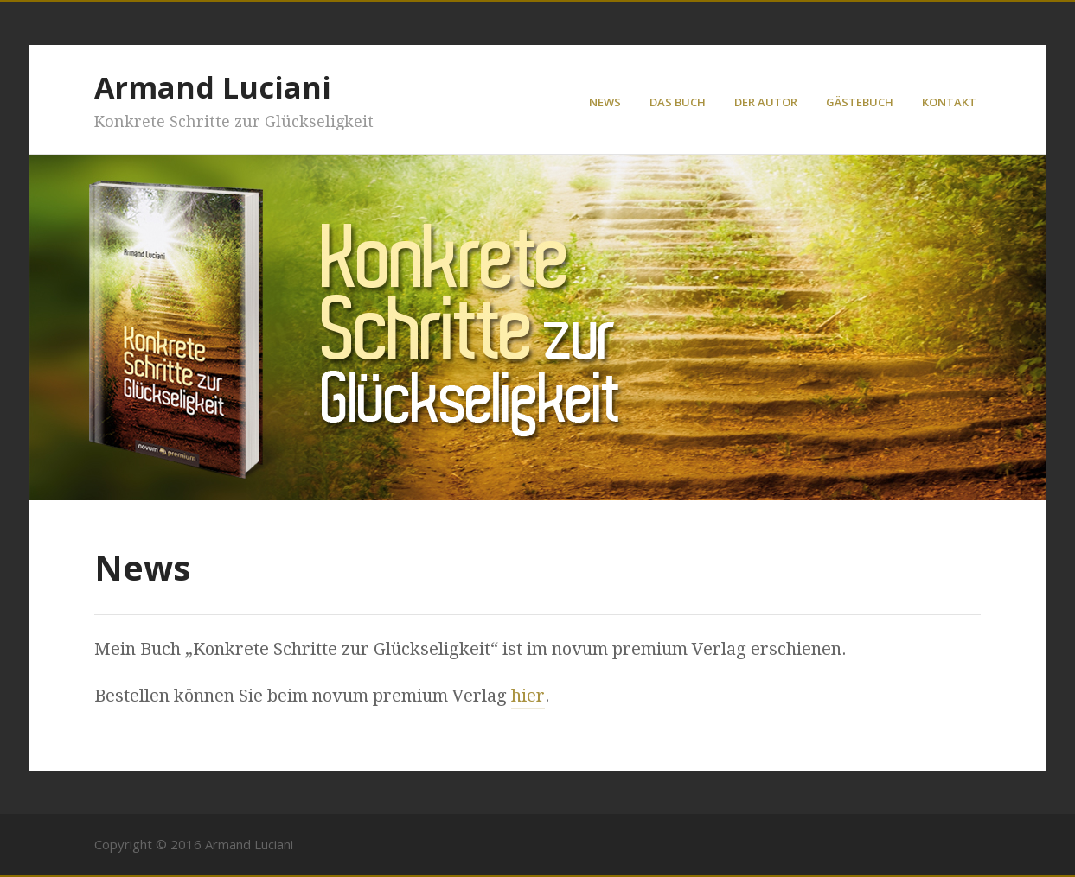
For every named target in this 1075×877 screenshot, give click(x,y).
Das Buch (677, 102)
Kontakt (949, 102)
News (605, 102)
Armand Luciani (212, 87)
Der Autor (765, 102)
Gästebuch (859, 102)
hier (528, 695)
